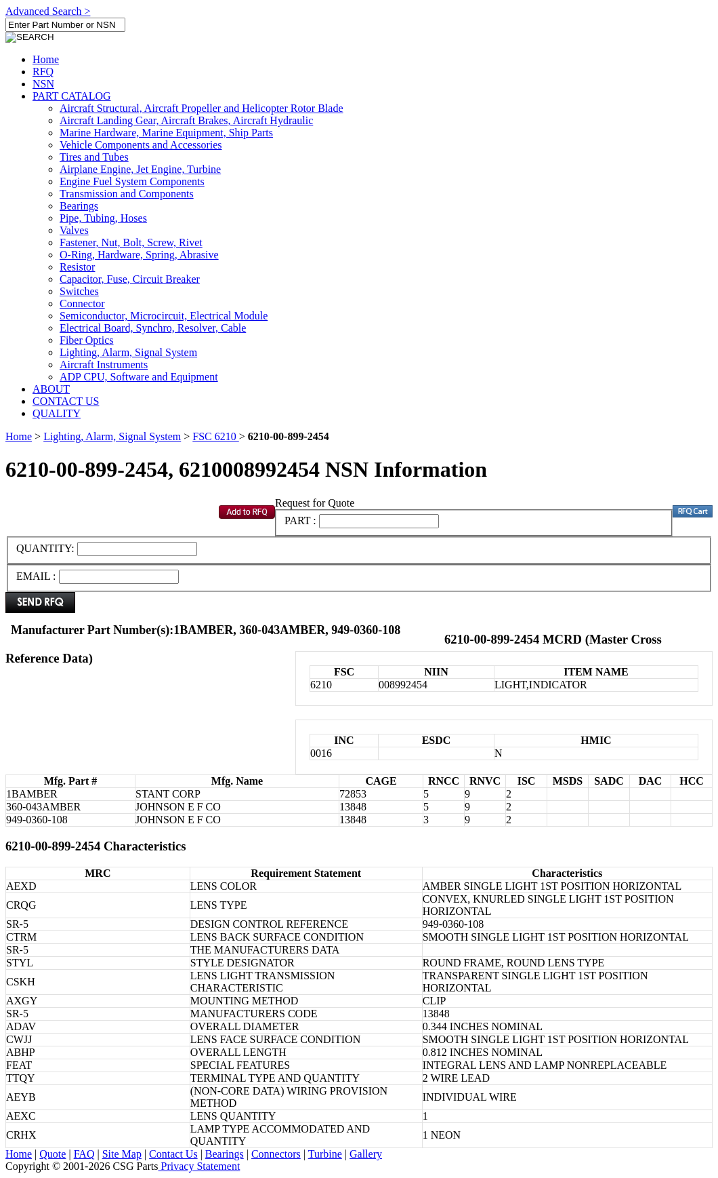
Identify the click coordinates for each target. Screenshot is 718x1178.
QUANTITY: (46, 548)
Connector (82, 303)
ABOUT (51, 389)
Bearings (79, 206)
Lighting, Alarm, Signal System (128, 352)
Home (46, 59)
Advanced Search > (47, 11)
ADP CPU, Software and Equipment (139, 376)
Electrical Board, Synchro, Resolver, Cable (153, 328)
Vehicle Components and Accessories (141, 145)
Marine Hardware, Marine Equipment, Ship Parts (166, 132)
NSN (43, 84)
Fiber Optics (87, 340)
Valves (74, 230)
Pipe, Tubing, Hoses (103, 218)
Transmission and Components (127, 193)
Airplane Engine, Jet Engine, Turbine (140, 169)
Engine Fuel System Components (132, 181)
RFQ (43, 71)
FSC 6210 (215, 436)
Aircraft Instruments (104, 364)
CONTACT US (66, 401)
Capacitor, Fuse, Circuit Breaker (130, 279)
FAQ (84, 1154)
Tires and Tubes (94, 157)
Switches (79, 291)
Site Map (122, 1154)
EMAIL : (36, 576)
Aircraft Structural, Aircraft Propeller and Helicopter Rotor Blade (201, 108)
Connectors (276, 1154)
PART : (300, 520)
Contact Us (173, 1154)
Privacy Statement (199, 1166)
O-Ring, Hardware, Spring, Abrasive (139, 254)
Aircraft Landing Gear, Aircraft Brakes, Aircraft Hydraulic (186, 120)
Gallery (366, 1154)
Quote (52, 1154)
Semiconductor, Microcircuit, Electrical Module (164, 315)
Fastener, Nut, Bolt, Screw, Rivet (131, 242)
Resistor (77, 267)
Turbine (325, 1154)
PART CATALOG (72, 96)
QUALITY (57, 413)
